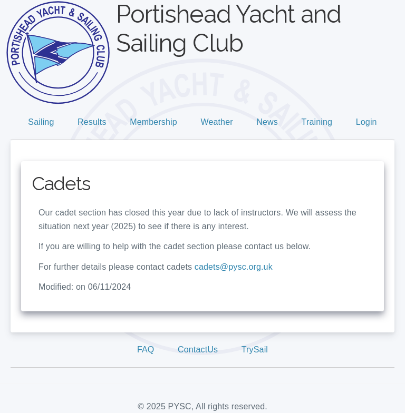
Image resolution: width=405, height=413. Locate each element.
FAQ (146, 349)
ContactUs (198, 349)
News (267, 121)
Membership (153, 121)
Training (317, 121)
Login (366, 121)
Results (92, 121)
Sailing (41, 121)
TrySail (255, 349)
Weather (216, 121)
